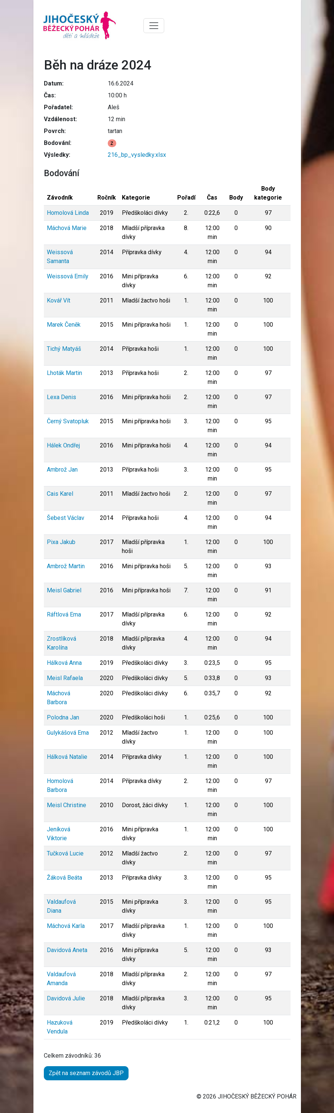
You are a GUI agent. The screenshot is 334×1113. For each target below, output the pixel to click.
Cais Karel (60, 493)
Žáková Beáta (64, 877)
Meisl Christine (66, 805)
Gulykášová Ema (68, 732)
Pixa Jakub (61, 542)
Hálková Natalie (67, 756)
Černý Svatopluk (68, 421)
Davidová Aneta (67, 950)
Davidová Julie (66, 998)
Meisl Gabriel (64, 590)
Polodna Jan (63, 717)
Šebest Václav (65, 517)
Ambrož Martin (66, 566)
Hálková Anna (64, 662)
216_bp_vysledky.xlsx (137, 154)
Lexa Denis (61, 397)
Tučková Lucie (65, 853)
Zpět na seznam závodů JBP (86, 1073)
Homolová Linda (68, 212)
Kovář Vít (58, 300)
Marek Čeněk (64, 324)
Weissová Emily (67, 276)
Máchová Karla (66, 925)
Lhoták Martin (64, 372)
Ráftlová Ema (64, 614)
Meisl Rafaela (65, 678)
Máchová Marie (67, 228)
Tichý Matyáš (64, 348)
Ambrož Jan (62, 469)
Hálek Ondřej (63, 445)
